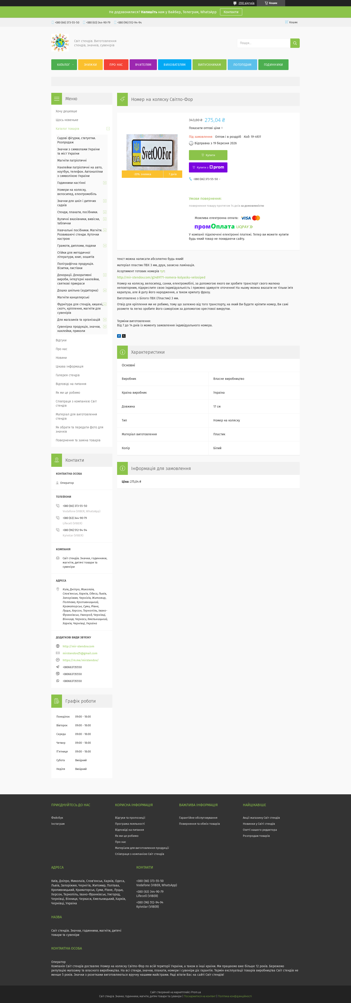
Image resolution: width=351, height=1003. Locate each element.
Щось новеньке (67, 120)
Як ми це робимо (68, 393)
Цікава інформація (69, 366)
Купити (210, 155)
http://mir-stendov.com (78, 646)
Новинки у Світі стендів (259, 823)
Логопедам (242, 65)
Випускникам (209, 65)
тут (162, 271)
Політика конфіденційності (235, 996)
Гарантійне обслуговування (198, 817)
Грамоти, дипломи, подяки (76, 246)
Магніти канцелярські (73, 297)
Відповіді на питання (71, 384)
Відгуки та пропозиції (130, 817)
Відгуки (61, 340)
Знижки (90, 65)
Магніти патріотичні (72, 160)
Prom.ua (196, 992)
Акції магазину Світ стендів (261, 817)
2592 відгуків (247, 3)
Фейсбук (57, 817)
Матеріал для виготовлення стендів (76, 416)
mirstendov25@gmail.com (80, 653)
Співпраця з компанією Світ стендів (76, 404)
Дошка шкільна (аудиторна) (77, 290)
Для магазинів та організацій (78, 320)
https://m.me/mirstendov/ (81, 660)
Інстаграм (58, 823)
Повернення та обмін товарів (199, 823)
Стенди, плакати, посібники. (77, 212)
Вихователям (175, 65)
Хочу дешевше (66, 111)
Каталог (63, 65)
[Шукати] (295, 43)
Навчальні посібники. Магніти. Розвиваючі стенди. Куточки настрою (79, 234)
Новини (61, 358)
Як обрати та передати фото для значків (79, 429)
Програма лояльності (130, 823)
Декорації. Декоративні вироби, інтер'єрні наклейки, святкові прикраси (78, 279)
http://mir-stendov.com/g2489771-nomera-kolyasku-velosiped (161, 277)
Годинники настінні (71, 183)
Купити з (210, 167)
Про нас (116, 65)
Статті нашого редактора (260, 829)
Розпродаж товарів (256, 835)
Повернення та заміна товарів (78, 440)
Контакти (231, 12)
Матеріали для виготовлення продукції (142, 848)
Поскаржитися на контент (200, 996)
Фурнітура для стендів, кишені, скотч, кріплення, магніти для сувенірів (80, 308)
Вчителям (143, 65)
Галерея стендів (68, 375)
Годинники (273, 65)
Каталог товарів (67, 129)
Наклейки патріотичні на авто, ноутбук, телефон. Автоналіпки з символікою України (80, 172)
